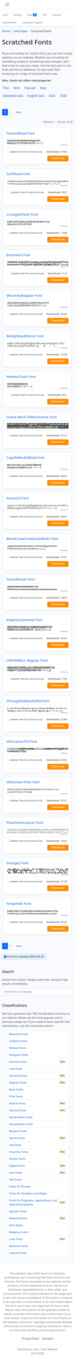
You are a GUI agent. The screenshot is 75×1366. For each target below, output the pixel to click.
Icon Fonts (15, 1173)
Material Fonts (18, 1218)
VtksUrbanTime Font (23, 782)
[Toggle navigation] (7, 4)
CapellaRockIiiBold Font (25, 457)
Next (19, 112)
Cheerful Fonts (18, 1041)
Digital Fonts (17, 1166)
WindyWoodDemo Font (25, 336)
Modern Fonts (18, 1131)
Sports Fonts (17, 1138)
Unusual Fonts (18, 1076)
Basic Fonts (16, 1089)
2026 (63, 96)
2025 (52, 96)
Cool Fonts (15, 1069)
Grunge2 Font (17, 863)
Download (57, 158)
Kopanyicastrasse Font (24, 620)
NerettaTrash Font (21, 376)
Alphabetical (9, 22)
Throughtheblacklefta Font (28, 701)
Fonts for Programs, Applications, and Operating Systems (33, 1202)
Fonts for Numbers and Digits (28, 1193)
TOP (44, 14)
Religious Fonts (18, 1232)
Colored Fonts (18, 1253)
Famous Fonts (18, 1062)
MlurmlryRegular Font (24, 295)
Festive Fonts (17, 1103)
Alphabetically (13, 96)
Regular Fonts (18, 1082)
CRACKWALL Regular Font (27, 660)
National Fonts (18, 1246)
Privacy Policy (30, 1338)
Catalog (17, 14)
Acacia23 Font (17, 498)
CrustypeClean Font (22, 214)
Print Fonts (16, 1096)
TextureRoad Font (20, 133)
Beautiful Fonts (18, 1034)
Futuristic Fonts (19, 1152)
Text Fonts (15, 1179)
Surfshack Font (18, 174)
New (32, 14)
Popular (56, 14)
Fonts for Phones (20, 1186)
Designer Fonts (18, 1055)
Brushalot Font (18, 255)
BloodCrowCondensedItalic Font (32, 538)
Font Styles (16, 1225)
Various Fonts (17, 1110)
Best (16, 88)
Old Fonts (15, 1145)
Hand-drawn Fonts (21, 1117)
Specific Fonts (17, 1211)
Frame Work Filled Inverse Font (31, 417)
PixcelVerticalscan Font (24, 822)
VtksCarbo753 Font (21, 741)
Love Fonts (16, 1239)
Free (5, 14)
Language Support (32, 22)
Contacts (47, 1338)
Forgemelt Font (18, 903)
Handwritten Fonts (21, 1124)
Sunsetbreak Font (20, 579)
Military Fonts (17, 1048)
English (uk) (36, 96)
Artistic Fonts (17, 1159)
